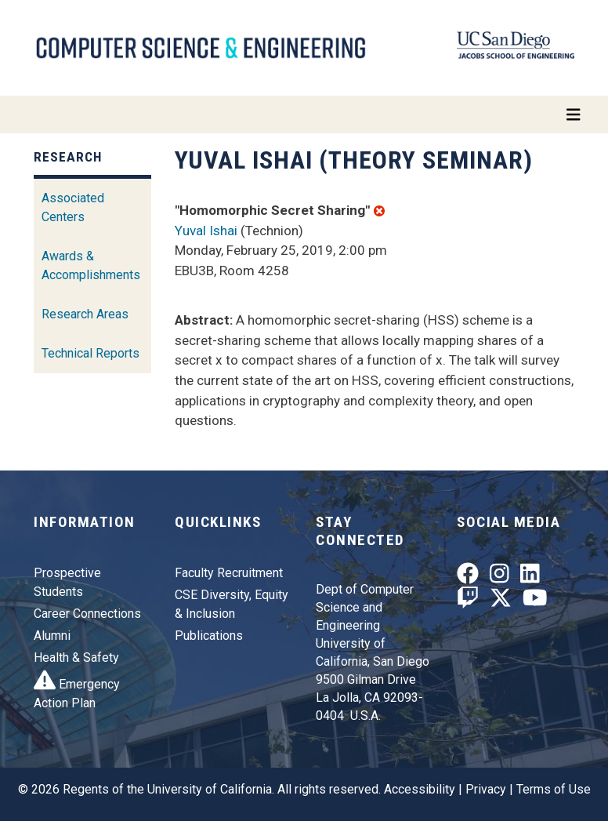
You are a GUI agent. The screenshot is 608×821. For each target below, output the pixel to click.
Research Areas (85, 314)
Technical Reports (90, 353)
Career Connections (87, 613)
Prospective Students (67, 582)
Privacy (485, 789)
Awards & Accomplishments (91, 265)
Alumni (52, 635)
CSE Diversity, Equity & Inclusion (231, 604)
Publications (209, 635)
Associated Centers (73, 207)
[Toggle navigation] (304, 114)
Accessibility (419, 789)
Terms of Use (553, 789)
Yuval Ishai (206, 230)
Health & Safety (76, 657)
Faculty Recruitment (229, 572)
